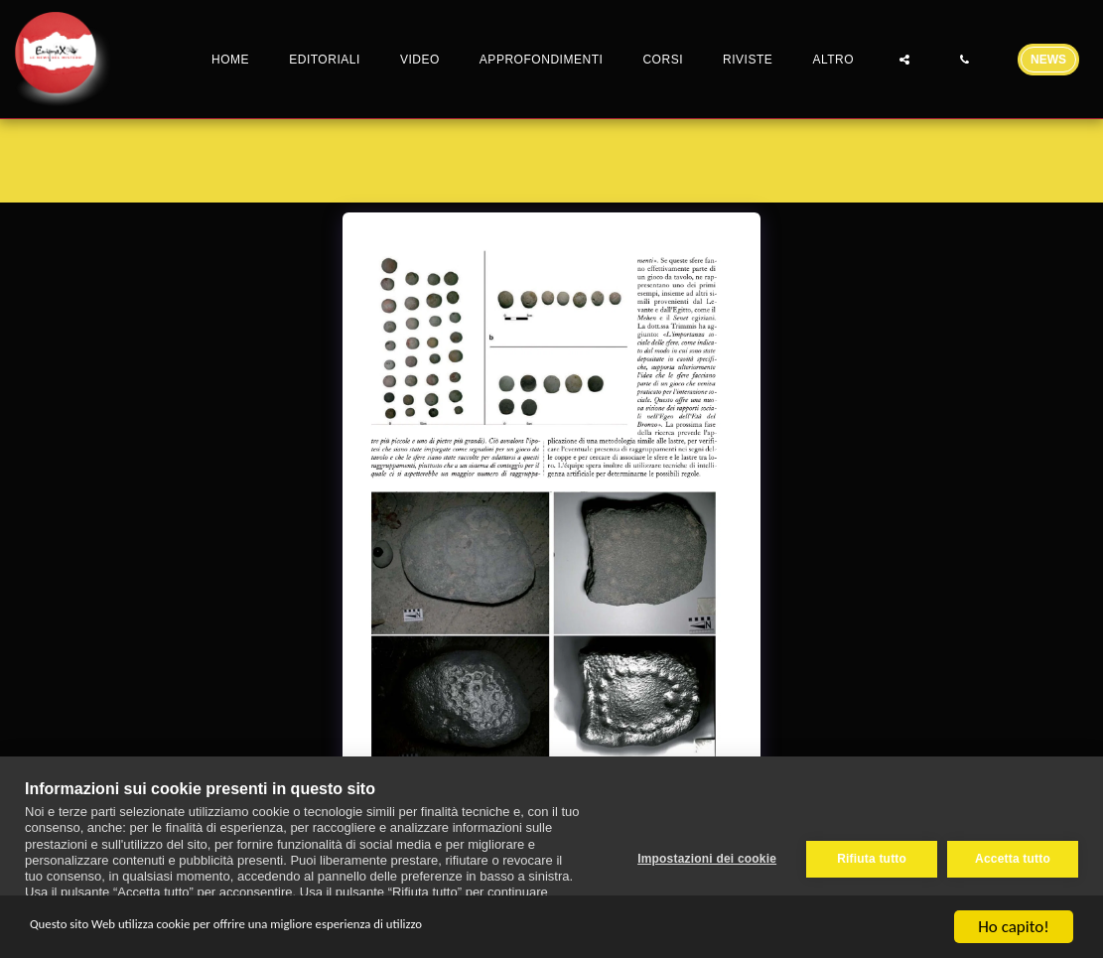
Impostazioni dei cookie (702, 857)
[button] (904, 59)
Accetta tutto (1012, 857)
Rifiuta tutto (867, 857)
